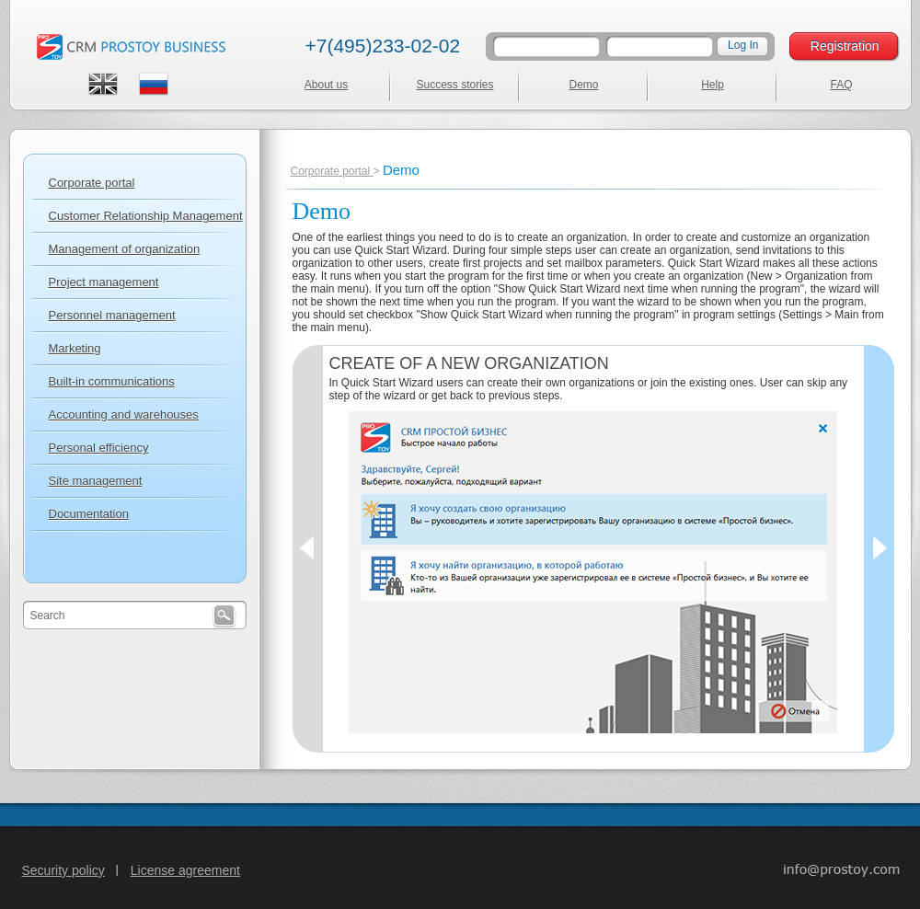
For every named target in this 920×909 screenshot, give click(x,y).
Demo (583, 84)
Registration (845, 46)
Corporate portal (332, 171)
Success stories (454, 84)
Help (712, 84)
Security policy (63, 870)
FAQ (841, 84)
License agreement (185, 870)
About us (326, 84)
